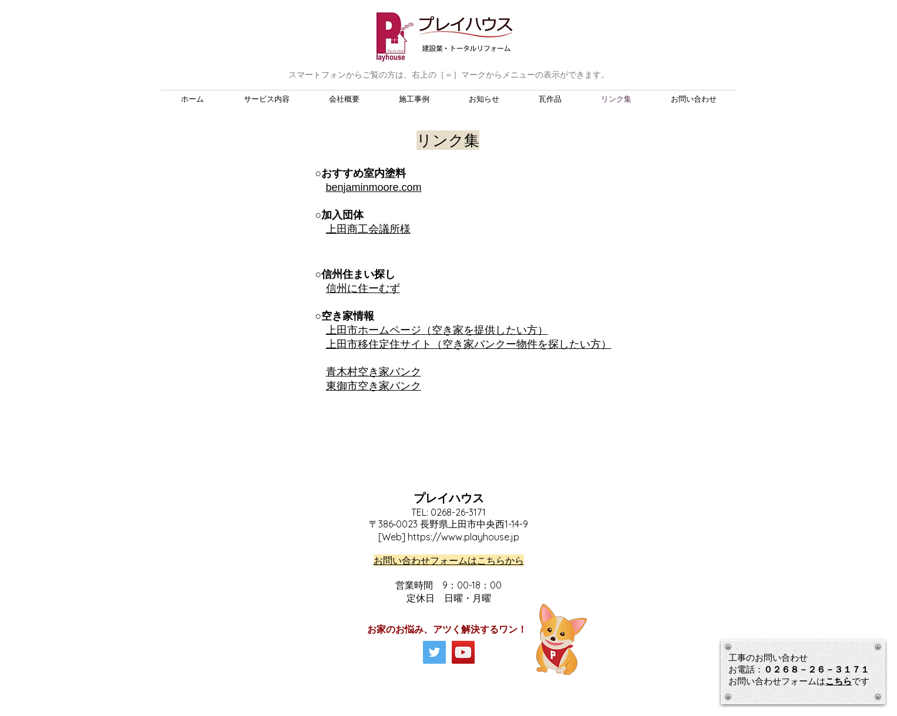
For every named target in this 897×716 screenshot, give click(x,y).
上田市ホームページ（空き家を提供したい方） (437, 330)
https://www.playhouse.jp (463, 537)
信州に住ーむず (363, 288)
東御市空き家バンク (373, 386)
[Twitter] (434, 652)
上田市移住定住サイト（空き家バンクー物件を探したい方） (469, 344)
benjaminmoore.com (374, 187)
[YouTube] (463, 652)
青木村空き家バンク (373, 372)
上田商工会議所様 (368, 229)
